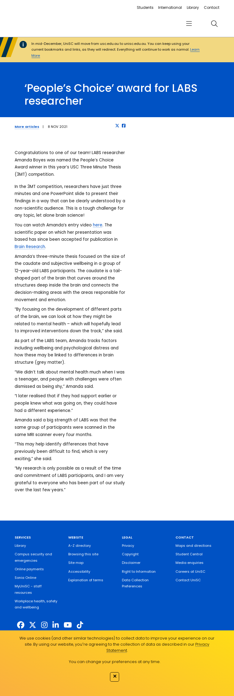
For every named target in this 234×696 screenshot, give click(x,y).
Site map (75, 562)
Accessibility (79, 571)
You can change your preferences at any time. (114, 661)
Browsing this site (83, 554)
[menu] (189, 24)
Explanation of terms (85, 580)
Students (145, 7)
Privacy (128, 545)
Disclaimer (131, 562)
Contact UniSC (188, 580)
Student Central (189, 554)
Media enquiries (190, 562)
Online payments (29, 569)
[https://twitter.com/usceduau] (32, 625)
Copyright (130, 554)
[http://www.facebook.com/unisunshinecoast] (20, 625)
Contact (211, 7)
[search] (214, 23)
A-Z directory (79, 545)
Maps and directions (193, 545)
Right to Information (139, 571)
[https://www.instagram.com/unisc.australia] (44, 625)
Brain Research (30, 247)
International (170, 7)
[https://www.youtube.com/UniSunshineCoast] (68, 625)
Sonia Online (25, 577)
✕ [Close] (115, 676)
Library (193, 7)
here (97, 225)
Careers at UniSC (190, 571)
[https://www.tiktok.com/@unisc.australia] (80, 625)
